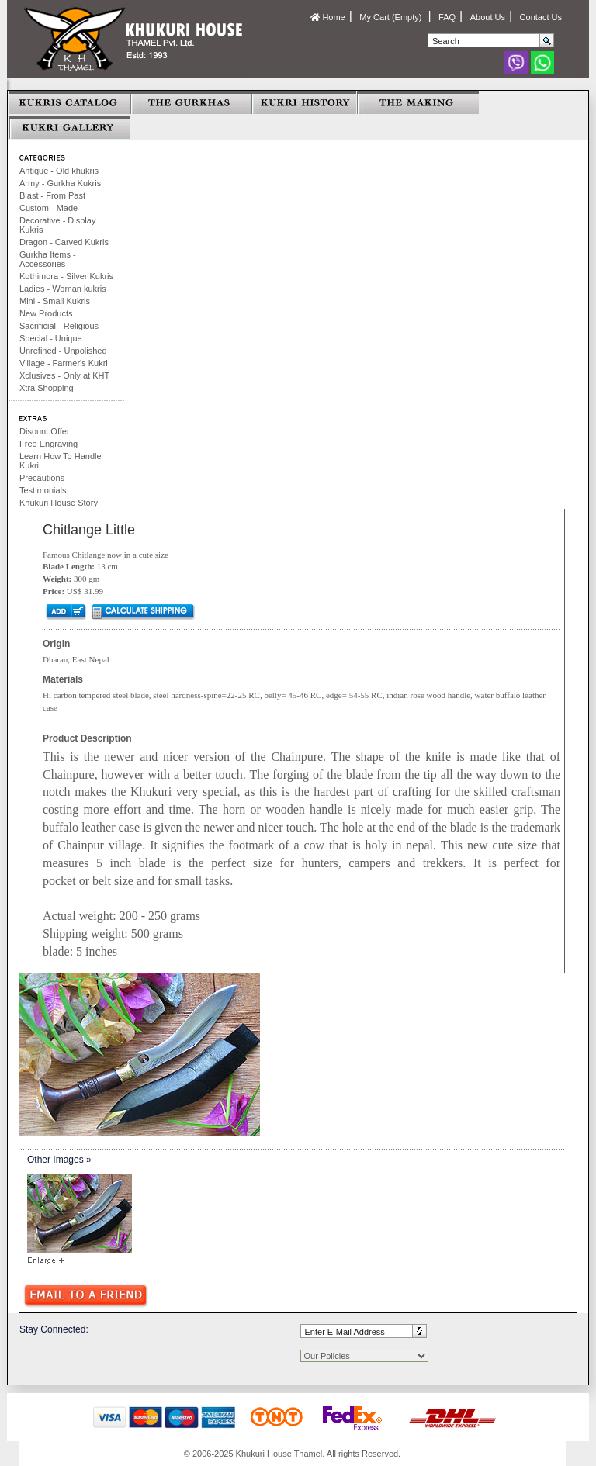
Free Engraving (48, 443)
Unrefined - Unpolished (63, 350)
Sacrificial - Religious (59, 325)
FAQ (447, 17)
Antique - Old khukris (59, 170)
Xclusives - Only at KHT (64, 375)
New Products (45, 313)
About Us (487, 17)
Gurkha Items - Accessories (47, 259)
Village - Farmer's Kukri (63, 363)
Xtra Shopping (46, 387)
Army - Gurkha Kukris (60, 183)
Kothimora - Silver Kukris (66, 276)
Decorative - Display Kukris (57, 225)
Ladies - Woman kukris (62, 288)
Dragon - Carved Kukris (64, 242)
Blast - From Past (52, 195)
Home (327, 17)
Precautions (41, 477)
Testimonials (43, 490)
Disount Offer (44, 431)
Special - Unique (50, 338)
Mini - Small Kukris (54, 301)
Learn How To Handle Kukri (60, 460)
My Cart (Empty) (391, 17)
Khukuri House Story (58, 502)
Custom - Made (48, 208)
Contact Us (541, 17)
